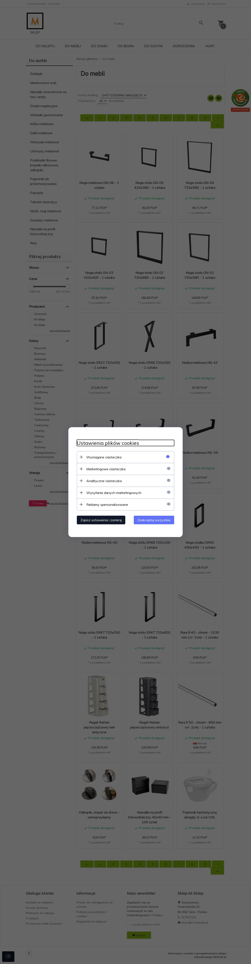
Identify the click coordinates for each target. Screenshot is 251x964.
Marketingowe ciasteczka (106, 469)
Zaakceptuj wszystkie (154, 520)
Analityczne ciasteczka (104, 481)
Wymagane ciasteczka (103, 457)
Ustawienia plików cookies (108, 443)
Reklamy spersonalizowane (107, 504)
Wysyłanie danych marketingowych (113, 492)
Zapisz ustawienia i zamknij (101, 520)
